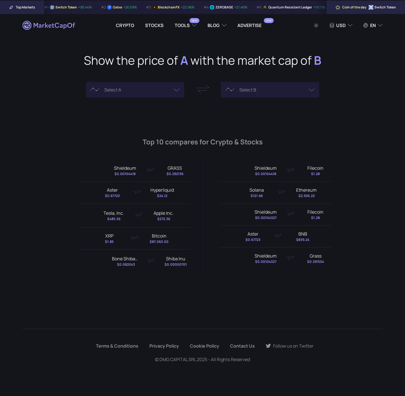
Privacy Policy (164, 346)
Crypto (125, 25)
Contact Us (242, 346)
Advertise (249, 25)
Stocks (154, 25)
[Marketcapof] (49, 25)
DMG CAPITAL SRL (177, 359)
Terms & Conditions (117, 346)
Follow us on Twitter (290, 346)
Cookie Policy (204, 346)
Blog (214, 25)
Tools (182, 25)
